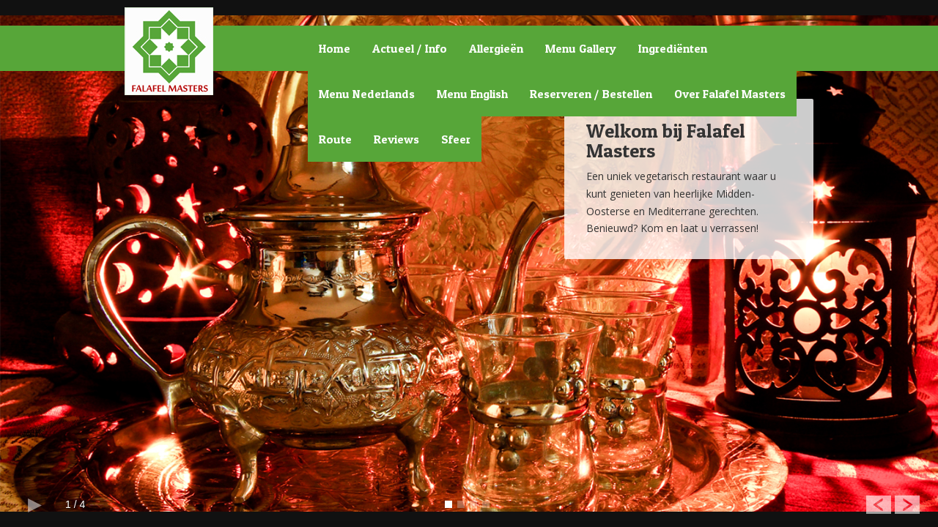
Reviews (396, 139)
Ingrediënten (672, 48)
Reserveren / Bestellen (591, 93)
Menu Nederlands (367, 93)
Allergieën (496, 48)
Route (335, 139)
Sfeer (455, 139)
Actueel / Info (409, 48)
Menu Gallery (580, 48)
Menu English (472, 93)
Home (334, 48)
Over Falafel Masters (730, 93)
